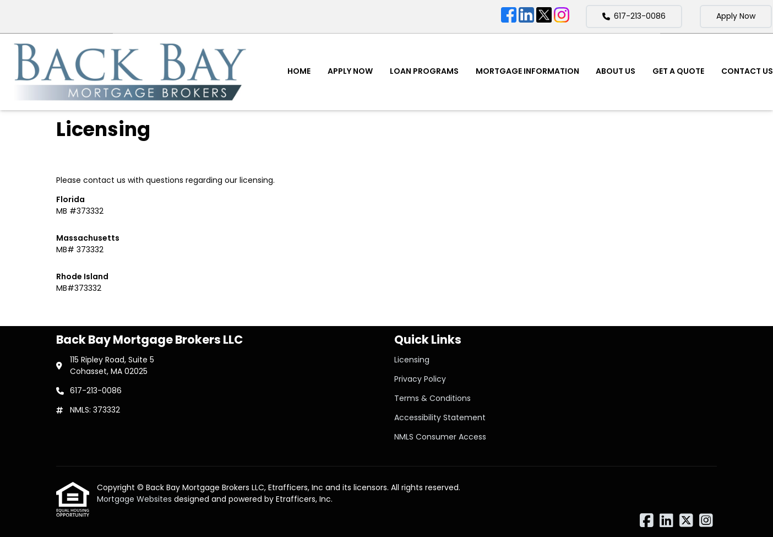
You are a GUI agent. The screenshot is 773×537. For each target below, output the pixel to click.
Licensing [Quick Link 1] (411, 359)
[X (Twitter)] (544, 16)
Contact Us (747, 71)
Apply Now (735, 15)
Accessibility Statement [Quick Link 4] (440, 417)
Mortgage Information (527, 71)
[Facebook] (508, 16)
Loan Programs (424, 71)
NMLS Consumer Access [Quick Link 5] (440, 436)
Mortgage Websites (135, 499)
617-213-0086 (634, 15)
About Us (615, 71)
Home (299, 71)
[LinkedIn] (526, 16)
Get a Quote (678, 71)
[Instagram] (561, 16)
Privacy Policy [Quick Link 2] (420, 378)
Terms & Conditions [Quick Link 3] (432, 398)
